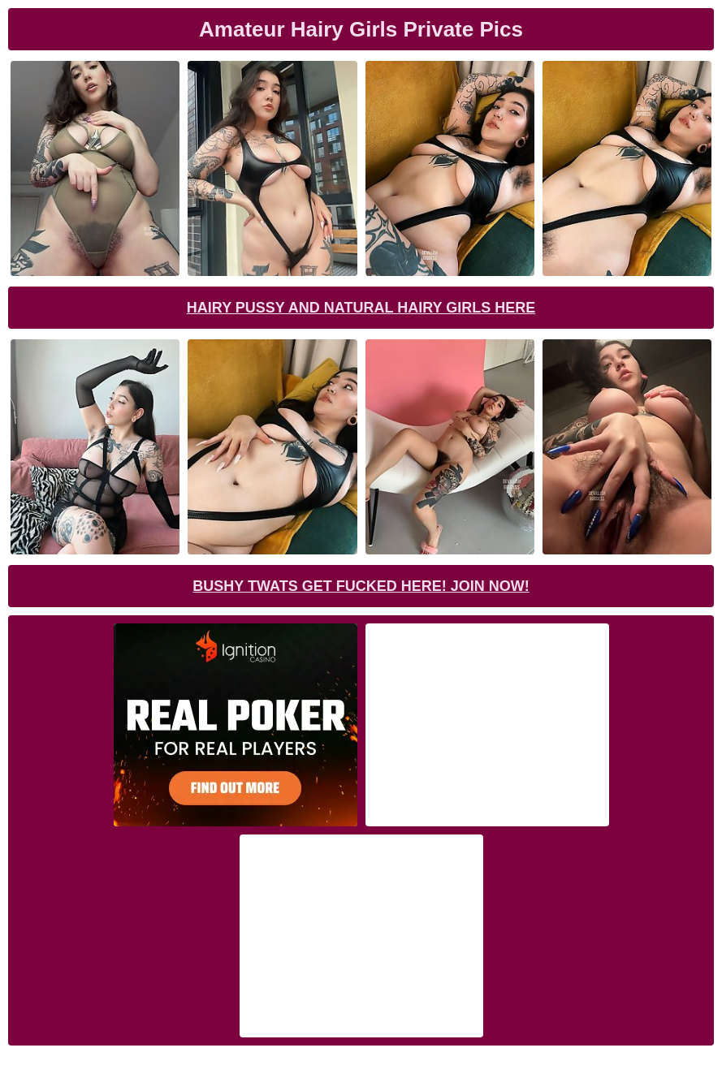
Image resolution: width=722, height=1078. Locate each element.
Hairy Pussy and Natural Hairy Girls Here (361, 308)
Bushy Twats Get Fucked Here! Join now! (360, 586)
